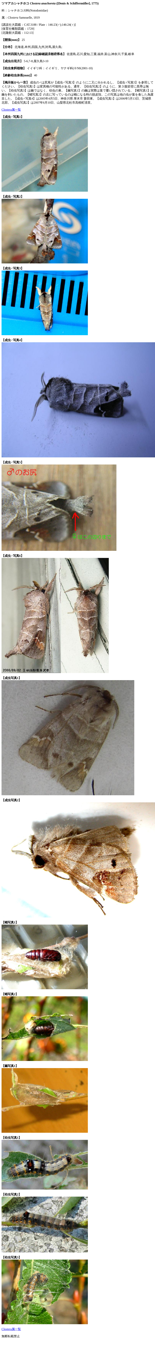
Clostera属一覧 (11, 109)
